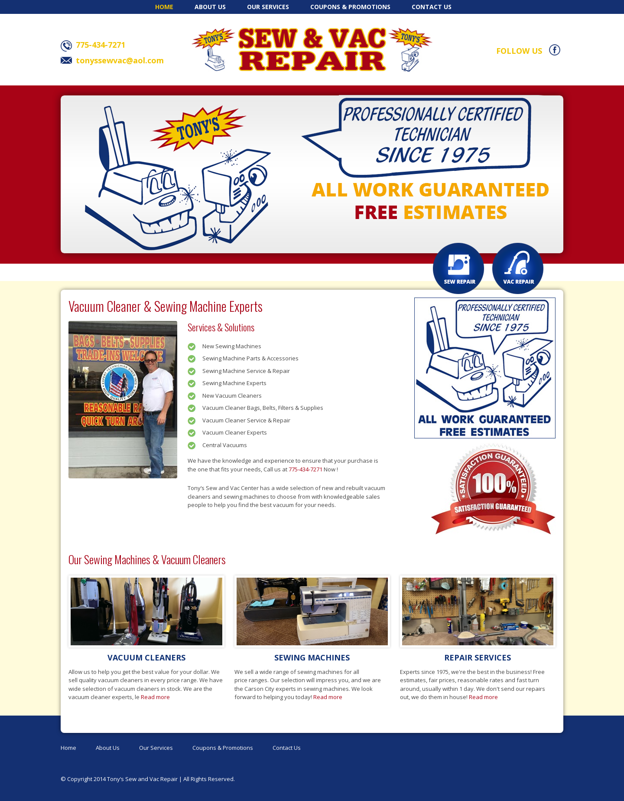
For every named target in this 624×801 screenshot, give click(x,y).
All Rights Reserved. (209, 779)
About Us (210, 7)
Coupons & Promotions (350, 7)
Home (164, 7)
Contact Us (432, 7)
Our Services (268, 7)
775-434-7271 (305, 469)
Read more (155, 697)
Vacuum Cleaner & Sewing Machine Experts (165, 306)
